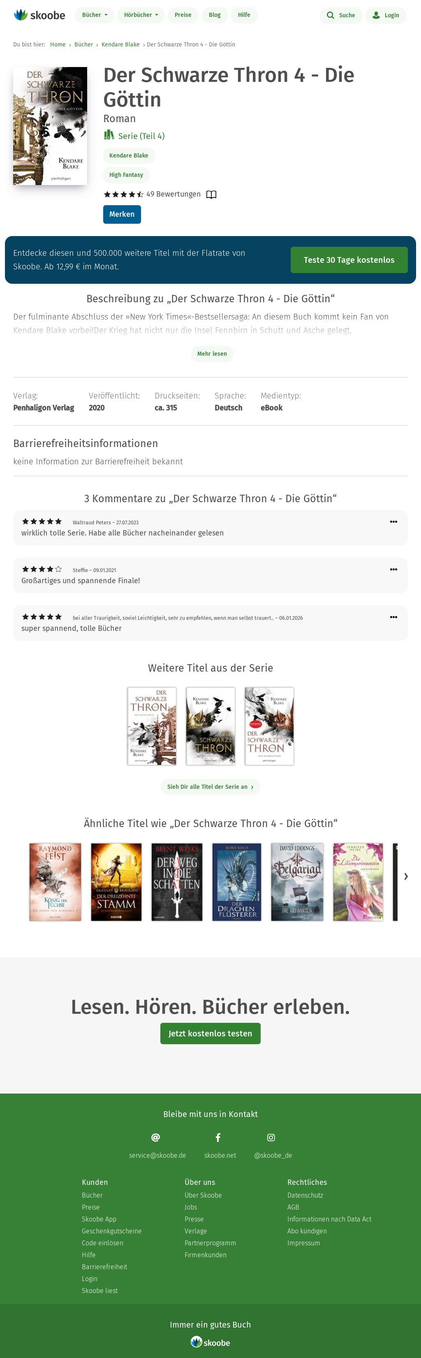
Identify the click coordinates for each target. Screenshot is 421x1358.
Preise (183, 15)
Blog (215, 15)
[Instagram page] (273, 1146)
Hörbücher (139, 15)
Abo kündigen (307, 1231)
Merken (121, 214)
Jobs (191, 1207)
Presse (194, 1219)
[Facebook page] (220, 1146)
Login (385, 15)
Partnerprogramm (210, 1243)
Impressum (303, 1243)
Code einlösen (102, 1243)
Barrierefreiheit (104, 1267)
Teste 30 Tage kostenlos (349, 260)
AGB (293, 1207)
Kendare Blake (121, 44)
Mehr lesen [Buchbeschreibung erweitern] (212, 353)
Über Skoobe (203, 1195)
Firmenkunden (206, 1255)
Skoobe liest (100, 1291)
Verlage (196, 1231)
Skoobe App (99, 1219)
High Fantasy (126, 174)
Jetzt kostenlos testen (210, 1033)
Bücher (92, 15)
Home (58, 44)
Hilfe (244, 15)
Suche (341, 15)
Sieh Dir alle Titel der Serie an (210, 786)
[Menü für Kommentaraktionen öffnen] (394, 522)
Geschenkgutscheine (112, 1231)
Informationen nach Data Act (329, 1219)
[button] (406, 876)
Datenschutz (305, 1195)
